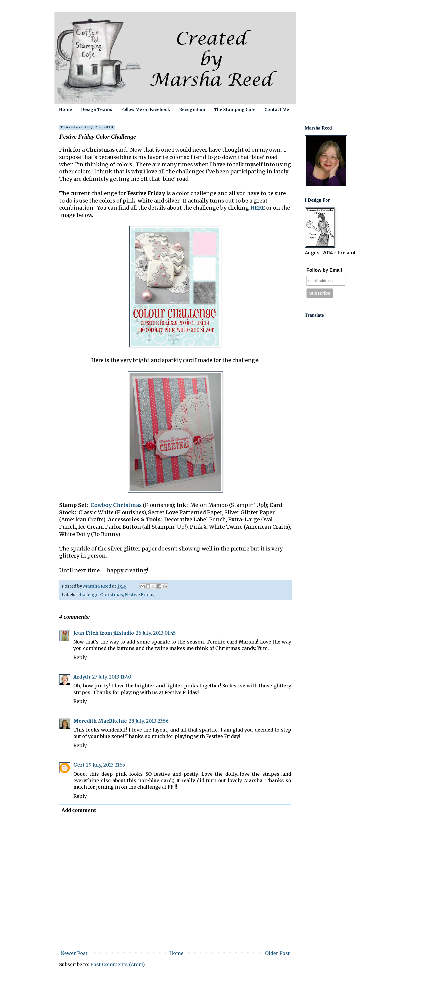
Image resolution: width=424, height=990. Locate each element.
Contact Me (276, 109)
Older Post (277, 953)
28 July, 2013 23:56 (149, 721)
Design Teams (96, 109)
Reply (80, 657)
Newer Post (74, 953)
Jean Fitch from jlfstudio (103, 633)
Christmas (111, 594)
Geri (78, 765)
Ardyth (81, 677)
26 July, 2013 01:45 (156, 633)
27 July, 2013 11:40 (111, 677)
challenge (87, 594)
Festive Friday (140, 594)
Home (65, 109)
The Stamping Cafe (235, 109)
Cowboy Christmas (116, 505)
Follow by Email (324, 270)
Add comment (79, 810)
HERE (257, 208)
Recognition (192, 109)
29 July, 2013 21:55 (105, 765)
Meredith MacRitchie (100, 721)
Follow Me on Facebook (145, 109)
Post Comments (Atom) (117, 964)
